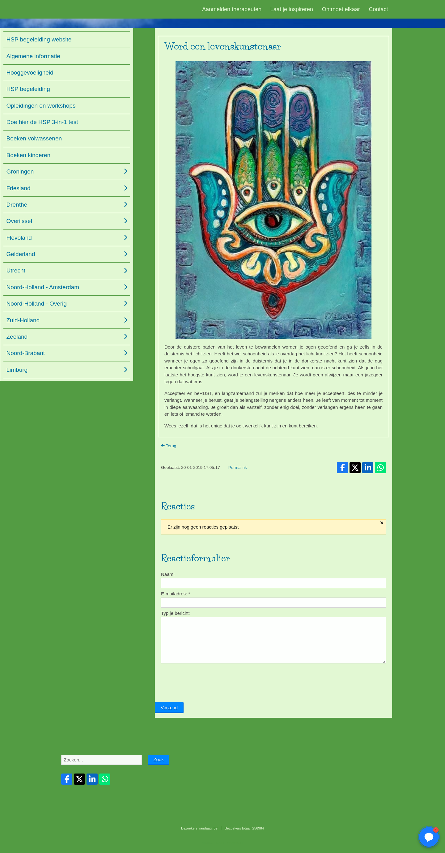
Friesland (18, 188)
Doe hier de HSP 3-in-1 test (42, 122)
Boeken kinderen (28, 155)
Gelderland (20, 254)
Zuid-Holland (23, 320)
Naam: (168, 574)
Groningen (20, 171)
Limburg (17, 369)
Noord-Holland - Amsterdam (42, 287)
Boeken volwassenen (34, 138)
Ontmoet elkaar (341, 9)
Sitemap (207, 842)
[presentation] (202, 685)
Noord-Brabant (25, 353)
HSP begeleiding (28, 89)
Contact (378, 9)
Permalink (237, 467)
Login (220, 842)
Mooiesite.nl (235, 842)
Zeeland (17, 336)
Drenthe (17, 204)
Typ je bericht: (175, 613)
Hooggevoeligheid (29, 72)
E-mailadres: (175, 593)
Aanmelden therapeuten (231, 9)
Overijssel (19, 221)
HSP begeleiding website (39, 39)
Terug (168, 446)
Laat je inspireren (291, 9)
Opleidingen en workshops (41, 105)
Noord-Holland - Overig (36, 303)
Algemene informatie (33, 56)
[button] (429, 837)
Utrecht (15, 270)
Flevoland (19, 237)
